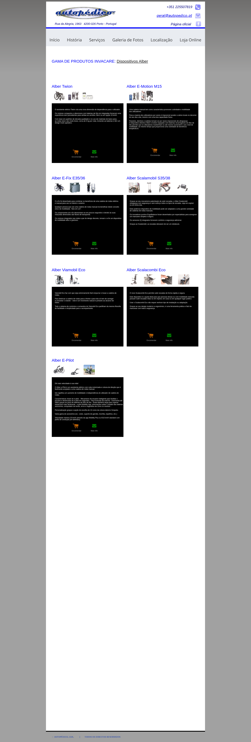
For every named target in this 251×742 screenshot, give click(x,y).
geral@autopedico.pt (174, 15)
